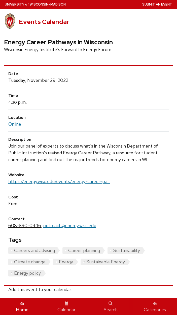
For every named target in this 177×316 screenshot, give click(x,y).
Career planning (84, 250)
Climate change (30, 262)
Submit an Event (157, 4)
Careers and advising (34, 250)
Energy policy (27, 273)
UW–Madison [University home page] (35, 4)
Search (111, 306)
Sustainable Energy (105, 262)
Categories (155, 306)
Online (14, 124)
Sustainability (126, 250)
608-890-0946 (24, 225)
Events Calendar (44, 21)
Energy (66, 262)
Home (22, 306)
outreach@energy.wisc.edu (69, 225)
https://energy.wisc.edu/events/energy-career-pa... (59, 181)
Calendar (66, 306)
